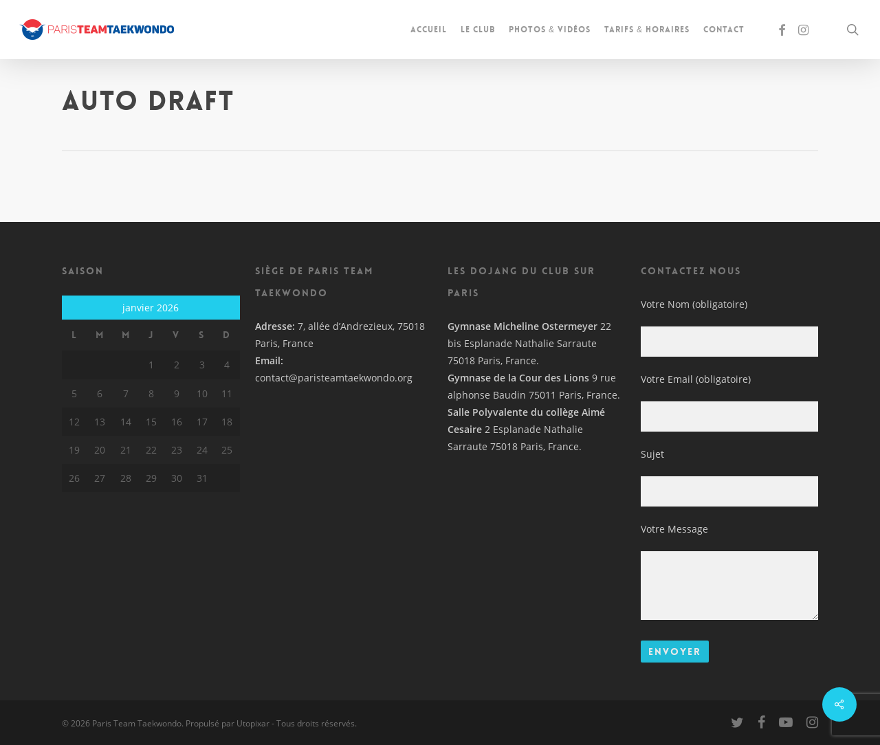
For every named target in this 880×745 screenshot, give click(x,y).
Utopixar (253, 723)
